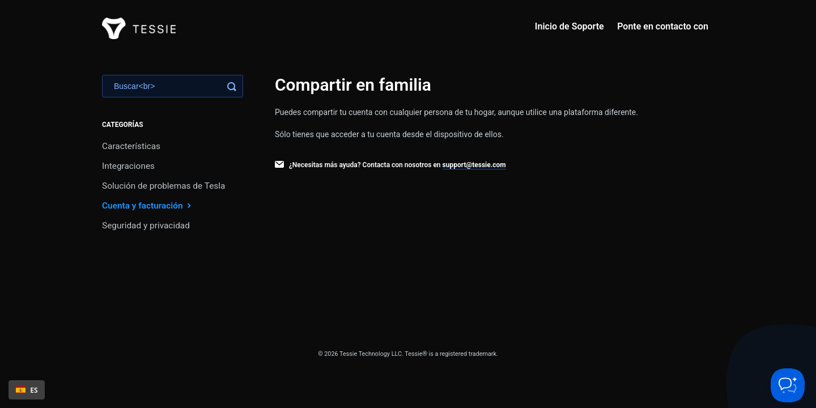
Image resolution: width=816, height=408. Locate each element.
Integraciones (128, 166)
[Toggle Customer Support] (788, 385)
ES (27, 389)
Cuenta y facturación (148, 205)
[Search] (172, 86)
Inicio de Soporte (569, 26)
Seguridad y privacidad (146, 225)
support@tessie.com (474, 165)
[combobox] (26, 390)
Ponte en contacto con (662, 26)
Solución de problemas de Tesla (163, 186)
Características (131, 146)
